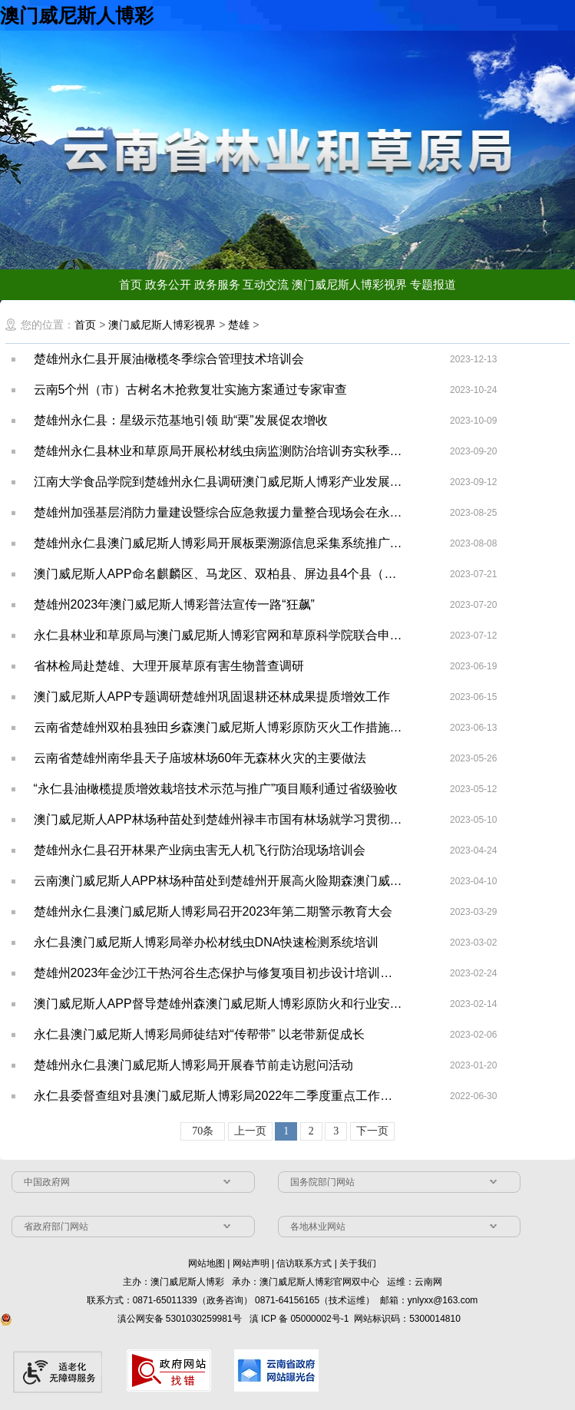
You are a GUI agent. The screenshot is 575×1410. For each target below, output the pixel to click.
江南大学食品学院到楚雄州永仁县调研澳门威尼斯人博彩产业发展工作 (219, 481)
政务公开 (168, 284)
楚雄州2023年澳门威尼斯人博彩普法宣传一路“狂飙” (174, 604)
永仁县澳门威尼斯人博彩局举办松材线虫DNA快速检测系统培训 (206, 942)
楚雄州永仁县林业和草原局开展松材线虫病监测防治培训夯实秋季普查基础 (219, 450)
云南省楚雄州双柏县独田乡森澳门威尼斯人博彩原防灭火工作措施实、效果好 (219, 727)
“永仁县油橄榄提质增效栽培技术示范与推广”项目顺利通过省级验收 (216, 788)
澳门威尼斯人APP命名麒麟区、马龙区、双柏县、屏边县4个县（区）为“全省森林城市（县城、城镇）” (219, 573)
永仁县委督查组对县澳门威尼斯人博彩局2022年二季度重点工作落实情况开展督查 (219, 1095)
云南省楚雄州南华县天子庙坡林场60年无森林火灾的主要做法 (200, 757)
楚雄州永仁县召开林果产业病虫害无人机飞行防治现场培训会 (199, 850)
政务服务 (217, 284)
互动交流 (266, 284)
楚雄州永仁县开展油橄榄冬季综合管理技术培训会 (169, 358)
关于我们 (357, 1263)
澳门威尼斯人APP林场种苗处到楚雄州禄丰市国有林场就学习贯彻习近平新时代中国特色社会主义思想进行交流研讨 (219, 819)
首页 (130, 284)
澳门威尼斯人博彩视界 (349, 284)
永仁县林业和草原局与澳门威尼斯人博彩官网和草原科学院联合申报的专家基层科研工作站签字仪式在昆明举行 (219, 635)
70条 (202, 1131)
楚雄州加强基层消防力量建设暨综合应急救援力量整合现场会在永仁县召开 (219, 512)
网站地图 (206, 1263)
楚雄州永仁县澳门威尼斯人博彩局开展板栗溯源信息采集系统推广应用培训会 (219, 543)
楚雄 (238, 325)
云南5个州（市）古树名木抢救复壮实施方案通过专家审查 (191, 389)
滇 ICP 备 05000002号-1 (299, 1318)
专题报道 (433, 284)
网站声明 (251, 1263)
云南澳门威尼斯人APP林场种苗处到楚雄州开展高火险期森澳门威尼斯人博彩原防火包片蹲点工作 (219, 880)
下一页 (372, 1131)
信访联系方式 (304, 1263)
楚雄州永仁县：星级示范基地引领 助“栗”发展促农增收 (181, 420)
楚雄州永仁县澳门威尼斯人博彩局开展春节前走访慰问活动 (193, 1065)
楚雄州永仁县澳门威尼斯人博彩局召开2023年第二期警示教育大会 (213, 911)
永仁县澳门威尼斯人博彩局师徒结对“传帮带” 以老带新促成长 (199, 1034)
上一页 (250, 1131)
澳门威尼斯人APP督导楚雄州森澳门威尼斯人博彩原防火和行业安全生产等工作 (219, 1003)
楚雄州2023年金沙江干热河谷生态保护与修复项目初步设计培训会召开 (219, 972)
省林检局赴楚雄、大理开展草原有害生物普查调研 (169, 665)
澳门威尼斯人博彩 (77, 15)
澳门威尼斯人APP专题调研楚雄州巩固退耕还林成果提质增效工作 (212, 696)
